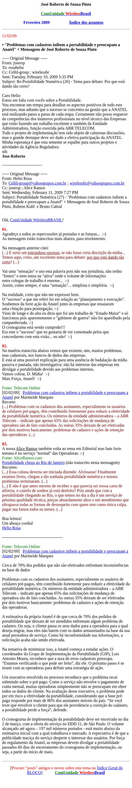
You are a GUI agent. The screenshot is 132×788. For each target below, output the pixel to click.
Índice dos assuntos (86, 22)
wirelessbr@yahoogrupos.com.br (97, 183)
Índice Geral (107, 768)
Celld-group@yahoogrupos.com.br (38, 183)
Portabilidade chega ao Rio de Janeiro (33, 462)
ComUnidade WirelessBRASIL (36, 220)
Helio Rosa (11, 528)
